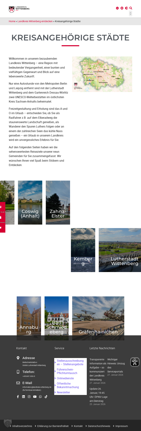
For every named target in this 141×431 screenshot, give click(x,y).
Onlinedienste (65, 378)
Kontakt (78, 426)
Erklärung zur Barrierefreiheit (53, 426)
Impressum (121, 426)
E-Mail (27, 383)
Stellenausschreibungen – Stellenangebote (70, 362)
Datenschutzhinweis (99, 426)
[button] (130, 13)
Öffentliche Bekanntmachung (68, 385)
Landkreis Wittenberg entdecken (35, 21)
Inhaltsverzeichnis (22, 426)
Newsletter (63, 392)
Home (12, 21)
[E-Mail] (18, 383)
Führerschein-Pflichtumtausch (67, 371)
